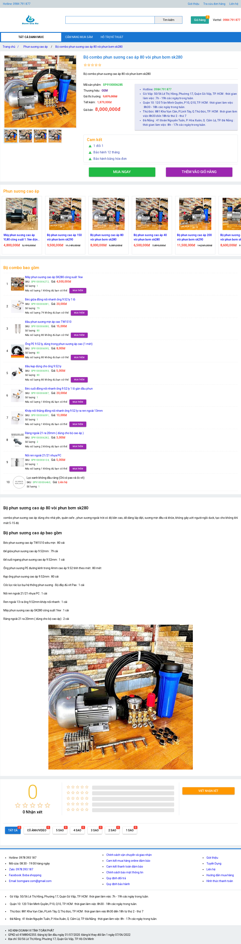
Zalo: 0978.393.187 (21, 869)
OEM (105, 90)
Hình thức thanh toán (219, 881)
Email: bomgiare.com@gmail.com (30, 881)
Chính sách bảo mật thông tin (124, 872)
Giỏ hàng (200, 20)
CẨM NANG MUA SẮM (79, 37)
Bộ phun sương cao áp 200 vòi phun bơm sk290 (194, 237)
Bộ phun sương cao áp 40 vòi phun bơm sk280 (150, 237)
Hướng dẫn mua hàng (220, 875)
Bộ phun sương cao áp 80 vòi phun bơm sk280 (106, 237)
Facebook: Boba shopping (25, 875)
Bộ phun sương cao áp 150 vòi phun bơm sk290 (64, 237)
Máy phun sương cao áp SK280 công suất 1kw (54, 277)
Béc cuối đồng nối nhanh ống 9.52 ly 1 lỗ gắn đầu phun (59, 388)
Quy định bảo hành (118, 884)
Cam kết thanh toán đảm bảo (124, 866)
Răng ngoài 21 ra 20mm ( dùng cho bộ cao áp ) (54, 433)
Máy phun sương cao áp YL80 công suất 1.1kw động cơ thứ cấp (22, 237)
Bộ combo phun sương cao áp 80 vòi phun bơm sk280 (89, 46)
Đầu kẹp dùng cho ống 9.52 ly (43, 366)
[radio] (17, 805)
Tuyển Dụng (213, 863)
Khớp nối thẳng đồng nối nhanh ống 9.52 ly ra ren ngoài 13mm (64, 410)
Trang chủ (11, 46)
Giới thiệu (193, 3)
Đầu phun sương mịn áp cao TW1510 (48, 321)
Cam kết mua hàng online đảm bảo (128, 860)
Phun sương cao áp (35, 46)
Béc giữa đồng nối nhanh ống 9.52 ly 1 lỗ (50, 299)
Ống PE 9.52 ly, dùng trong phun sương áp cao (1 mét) (59, 344)
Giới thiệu (212, 857)
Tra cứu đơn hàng (214, 3)
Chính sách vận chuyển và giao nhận (129, 854)
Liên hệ (233, 3)
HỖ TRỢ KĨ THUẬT (112, 37)
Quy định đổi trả (116, 878)
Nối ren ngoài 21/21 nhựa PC (43, 455)
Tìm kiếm (168, 20)
